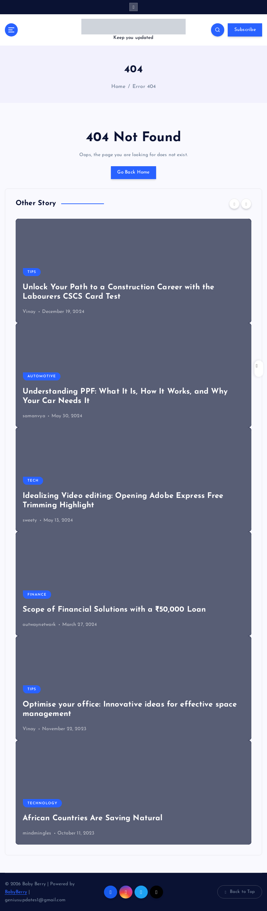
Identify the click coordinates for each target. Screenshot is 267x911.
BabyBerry (16, 892)
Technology (42, 803)
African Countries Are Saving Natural (93, 818)
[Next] (246, 204)
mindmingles (37, 833)
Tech (33, 481)
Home (118, 86)
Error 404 (144, 86)
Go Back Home (133, 172)
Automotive (41, 376)
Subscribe (245, 29)
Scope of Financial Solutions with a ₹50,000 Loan (114, 610)
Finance (37, 595)
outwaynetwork (39, 624)
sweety (30, 520)
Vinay (29, 311)
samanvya (34, 416)
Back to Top (240, 891)
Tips (31, 272)
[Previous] (234, 204)
